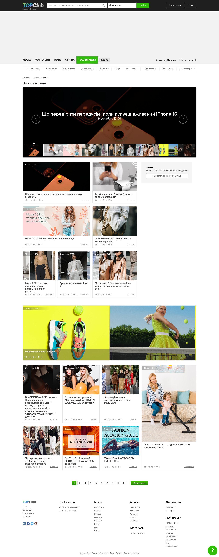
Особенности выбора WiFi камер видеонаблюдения (113, 195)
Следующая (139, 483)
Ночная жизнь (33, 69)
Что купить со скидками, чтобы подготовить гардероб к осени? (39, 461)
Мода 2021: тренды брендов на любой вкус (49, 238)
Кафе (96, 524)
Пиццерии (98, 517)
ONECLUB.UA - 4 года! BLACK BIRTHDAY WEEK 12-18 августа (80, 461)
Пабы (96, 527)
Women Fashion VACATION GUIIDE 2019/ (119, 459)
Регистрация (175, 5)
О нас (25, 506)
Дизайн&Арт (87, 69)
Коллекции (42, 59)
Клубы (97, 511)
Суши (96, 531)
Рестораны (51, 69)
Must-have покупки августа (40, 351)
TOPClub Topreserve (67, 511)
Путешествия (150, 69)
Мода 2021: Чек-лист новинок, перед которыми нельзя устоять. (37, 287)
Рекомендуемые (137, 533)
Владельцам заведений (69, 507)
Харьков (103, 553)
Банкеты (98, 521)
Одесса (95, 553)
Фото (57, 59)
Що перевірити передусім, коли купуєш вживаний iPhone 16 (53, 195)
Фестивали (135, 521)
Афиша (70, 59)
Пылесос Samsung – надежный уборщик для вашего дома (167, 446)
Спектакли (135, 517)
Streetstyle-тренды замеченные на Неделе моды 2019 (117, 400)
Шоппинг (103, 69)
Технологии (131, 69)
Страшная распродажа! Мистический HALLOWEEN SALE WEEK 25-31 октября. (80, 400)
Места (27, 59)
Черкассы (135, 553)
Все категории (186, 69)
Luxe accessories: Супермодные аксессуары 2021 (113, 240)
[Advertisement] (109, 33)
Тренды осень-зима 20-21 (73, 284)
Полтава (26, 78)
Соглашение (28, 513)
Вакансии (27, 510)
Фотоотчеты (173, 502)
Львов (126, 553)
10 (123, 483)
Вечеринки (168, 69)
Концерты (134, 511)
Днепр (118, 553)
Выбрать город (186, 60)
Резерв (104, 59)
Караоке (98, 514)
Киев (112, 553)
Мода (117, 69)
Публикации (87, 59)
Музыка (169, 533)
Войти (190, 5)
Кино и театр (69, 69)
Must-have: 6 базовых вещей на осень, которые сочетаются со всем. (113, 286)
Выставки (134, 514)
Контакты (27, 516)
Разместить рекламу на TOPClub (166, 176)
